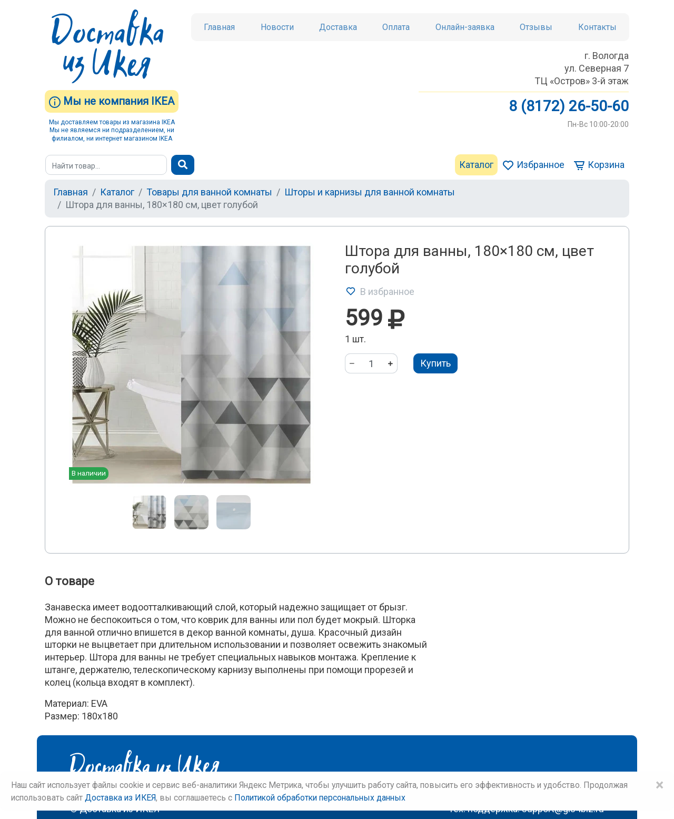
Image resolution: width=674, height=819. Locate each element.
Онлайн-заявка (464, 27)
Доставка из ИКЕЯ (120, 798)
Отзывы (536, 27)
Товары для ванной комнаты (209, 192)
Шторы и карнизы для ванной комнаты (369, 192)
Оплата (396, 27)
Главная (219, 27)
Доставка (338, 27)
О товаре (69, 581)
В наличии (89, 473)
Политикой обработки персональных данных (319, 798)
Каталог (476, 164)
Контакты (597, 27)
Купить (435, 363)
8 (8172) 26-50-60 (569, 106)
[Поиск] (106, 165)
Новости (277, 27)
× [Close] (659, 785)
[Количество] (371, 363)
